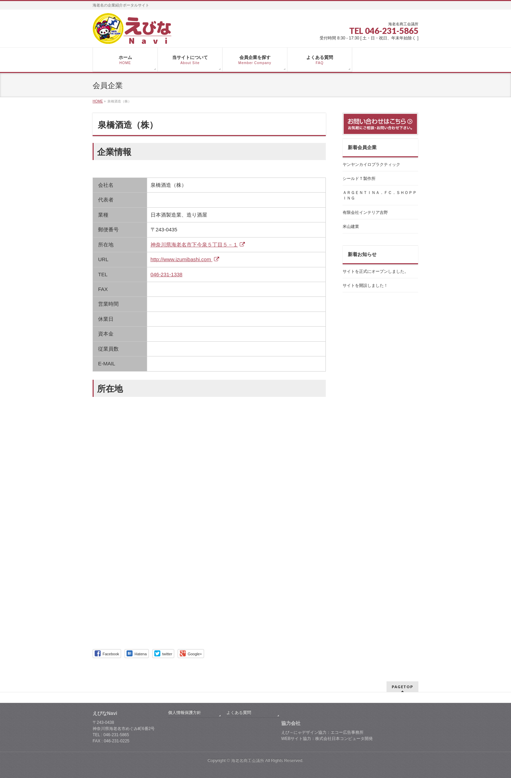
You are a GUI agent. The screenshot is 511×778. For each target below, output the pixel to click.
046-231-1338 (166, 274)
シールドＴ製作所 (359, 178)
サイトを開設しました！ (365, 285)
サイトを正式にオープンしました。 (375, 271)
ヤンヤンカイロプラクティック (371, 164)
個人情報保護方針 (184, 712)
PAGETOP (402, 686)
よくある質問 (238, 712)
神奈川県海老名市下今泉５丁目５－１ (199, 244)
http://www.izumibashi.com (186, 259)
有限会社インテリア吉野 (365, 212)
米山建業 (351, 226)
